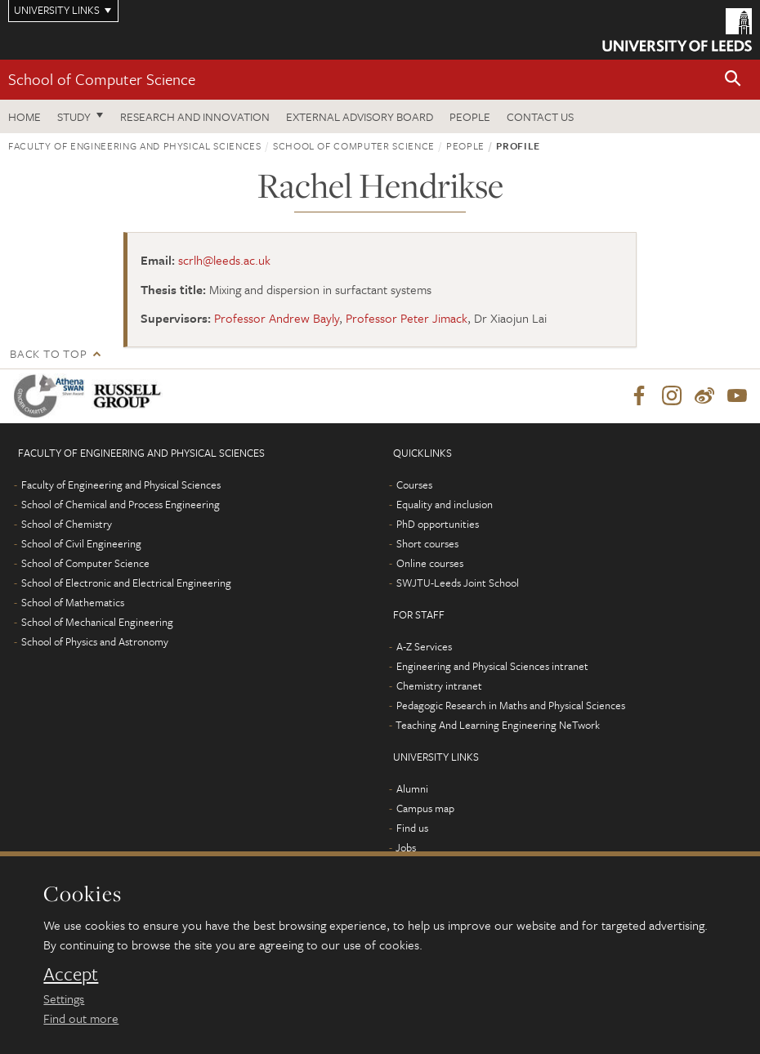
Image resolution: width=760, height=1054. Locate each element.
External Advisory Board (359, 116)
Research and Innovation (195, 116)
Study (74, 116)
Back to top (48, 353)
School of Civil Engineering (81, 543)
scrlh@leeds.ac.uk (224, 260)
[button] (733, 79)
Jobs (406, 847)
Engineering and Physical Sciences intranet (492, 666)
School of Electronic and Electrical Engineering (126, 582)
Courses (414, 484)
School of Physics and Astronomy (94, 641)
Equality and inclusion (444, 504)
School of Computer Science (101, 79)
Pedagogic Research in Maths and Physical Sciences (510, 705)
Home (24, 116)
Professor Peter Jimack (406, 318)
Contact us (540, 116)
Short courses (427, 543)
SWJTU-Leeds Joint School (457, 582)
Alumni (412, 788)
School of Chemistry (66, 524)
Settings (63, 998)
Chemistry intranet (439, 685)
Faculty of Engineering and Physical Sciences (135, 145)
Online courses (429, 563)
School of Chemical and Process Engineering (120, 504)
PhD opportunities (437, 524)
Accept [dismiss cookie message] (70, 974)
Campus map (425, 808)
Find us (412, 828)
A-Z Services (424, 646)
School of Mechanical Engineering (97, 622)
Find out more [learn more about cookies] (80, 1018)
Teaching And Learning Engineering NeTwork (498, 725)
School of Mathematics (72, 602)
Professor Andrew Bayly (276, 318)
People (469, 116)
